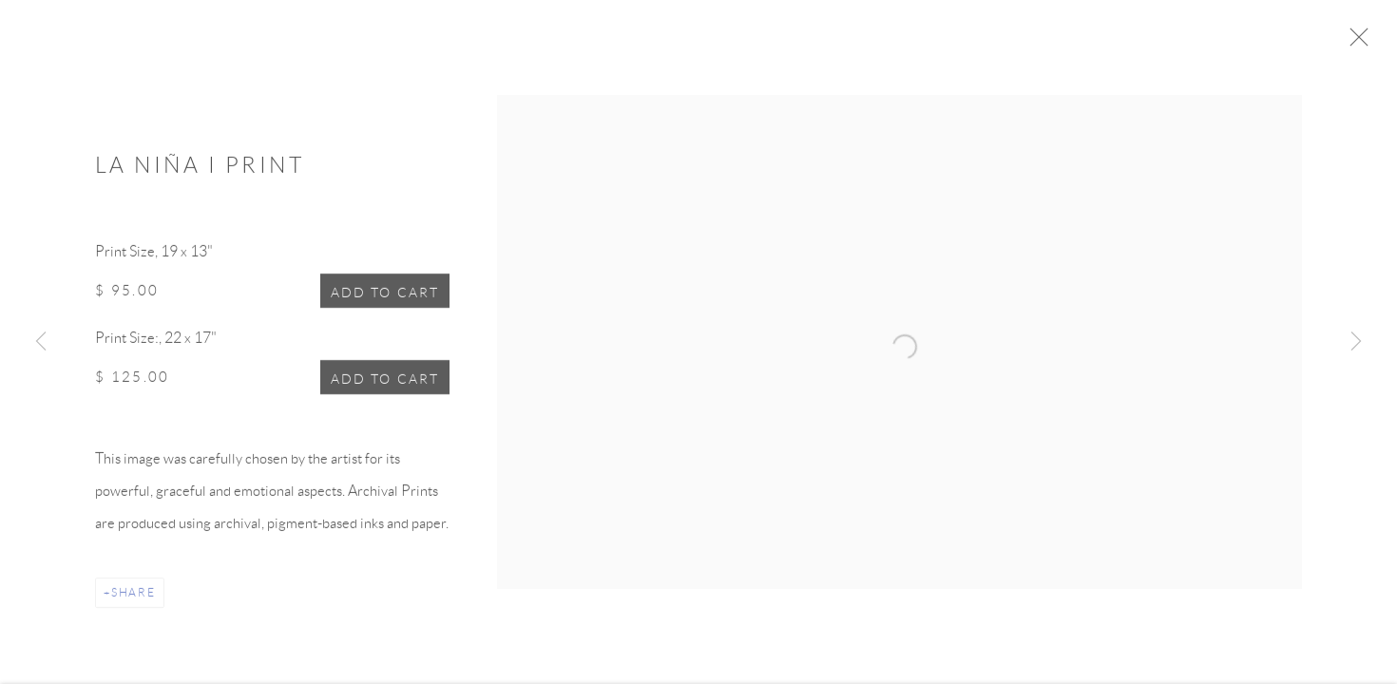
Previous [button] (41, 342)
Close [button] (1367, 42)
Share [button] (133, 598)
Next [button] (1356, 342)
